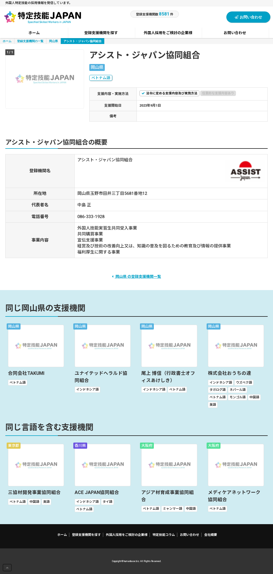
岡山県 (53, 41)
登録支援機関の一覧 (30, 41)
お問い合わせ (248, 16)
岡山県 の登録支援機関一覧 (136, 276)
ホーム (7, 41)
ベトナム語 (100, 78)
